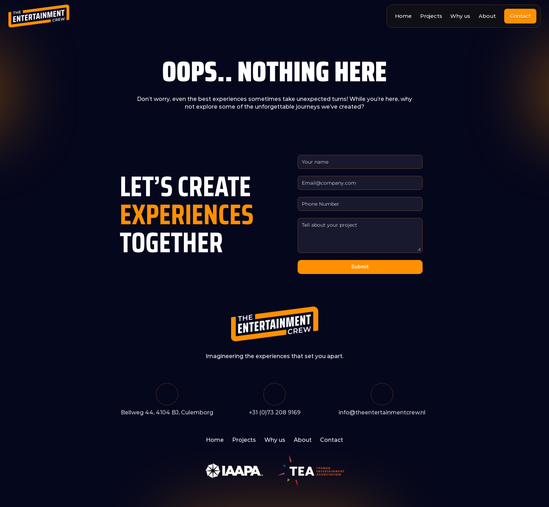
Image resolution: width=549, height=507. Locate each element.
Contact (331, 440)
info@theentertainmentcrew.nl (382, 413)
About (487, 16)
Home (403, 16)
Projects (431, 16)
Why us (460, 16)
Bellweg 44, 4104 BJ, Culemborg (167, 413)
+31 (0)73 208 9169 (274, 413)
